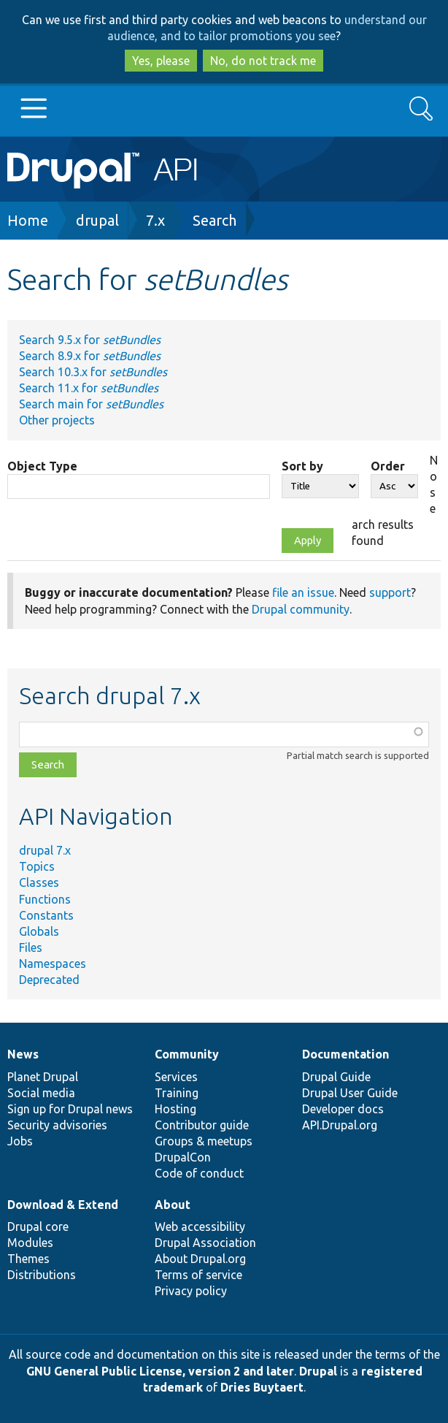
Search (214, 220)
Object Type (42, 466)
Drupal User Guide (350, 1092)
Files (30, 947)
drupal (97, 220)
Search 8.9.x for (90, 355)
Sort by (302, 466)
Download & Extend (62, 1204)
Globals (39, 931)
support (390, 592)
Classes (39, 882)
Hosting (175, 1108)
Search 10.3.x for (93, 371)
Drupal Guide (336, 1076)
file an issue (303, 592)
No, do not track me (263, 60)
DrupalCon (183, 1157)
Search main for (91, 404)
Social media (41, 1092)
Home (27, 220)
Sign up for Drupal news (70, 1108)
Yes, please (161, 60)
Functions (45, 899)
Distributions (41, 1274)
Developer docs (343, 1108)
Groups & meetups (203, 1141)
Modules (30, 1242)
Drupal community (300, 609)
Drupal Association (205, 1242)
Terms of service (198, 1274)
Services (176, 1076)
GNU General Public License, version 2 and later (160, 1371)
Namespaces (52, 963)
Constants (46, 915)
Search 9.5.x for (90, 339)
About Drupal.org (200, 1258)
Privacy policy (191, 1290)
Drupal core (38, 1226)
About (172, 1204)
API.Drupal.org (339, 1125)
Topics (37, 866)
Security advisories (57, 1125)
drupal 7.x (45, 850)
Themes (28, 1258)
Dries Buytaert (262, 1387)
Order (388, 466)
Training (176, 1092)
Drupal (318, 1371)
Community (187, 1054)
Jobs (20, 1141)
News (23, 1054)
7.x (155, 220)
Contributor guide (202, 1125)
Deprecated (49, 979)
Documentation (345, 1054)
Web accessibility (200, 1226)
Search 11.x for (88, 387)
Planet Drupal (42, 1076)
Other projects (57, 420)
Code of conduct (199, 1173)
